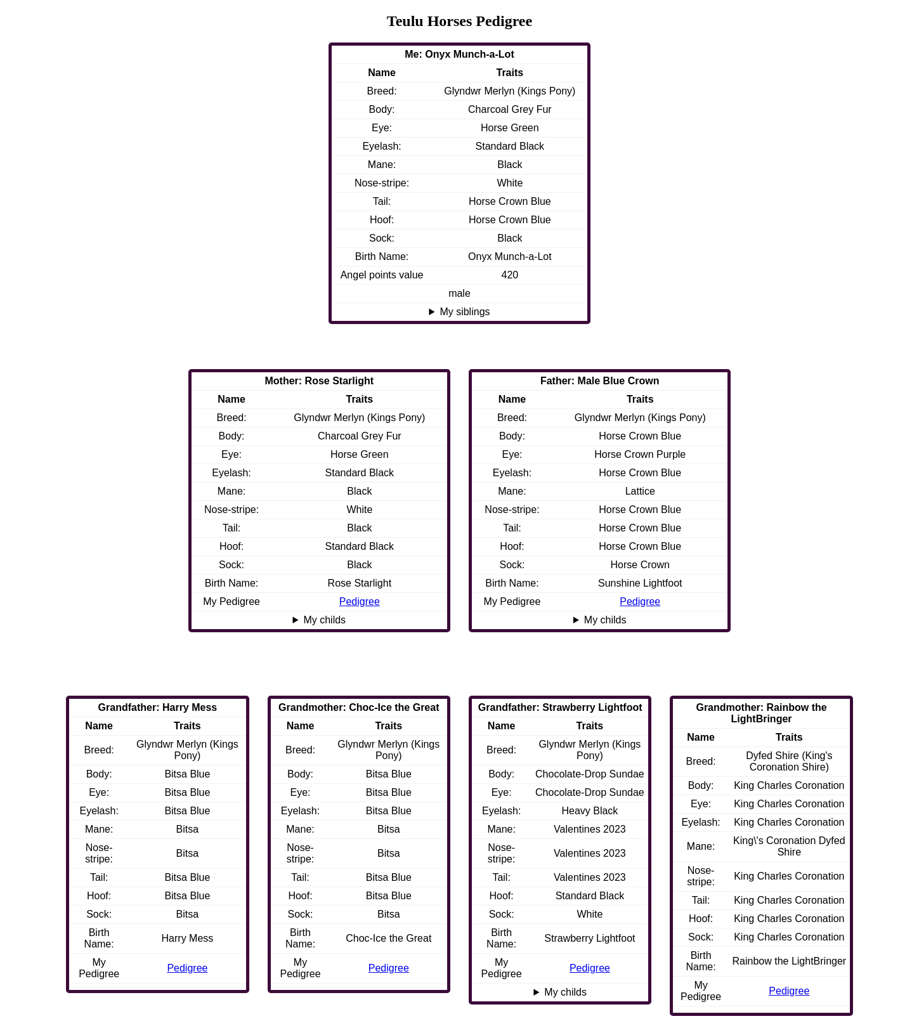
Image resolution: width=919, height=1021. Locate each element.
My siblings (465, 311)
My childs (605, 620)
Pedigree (640, 601)
